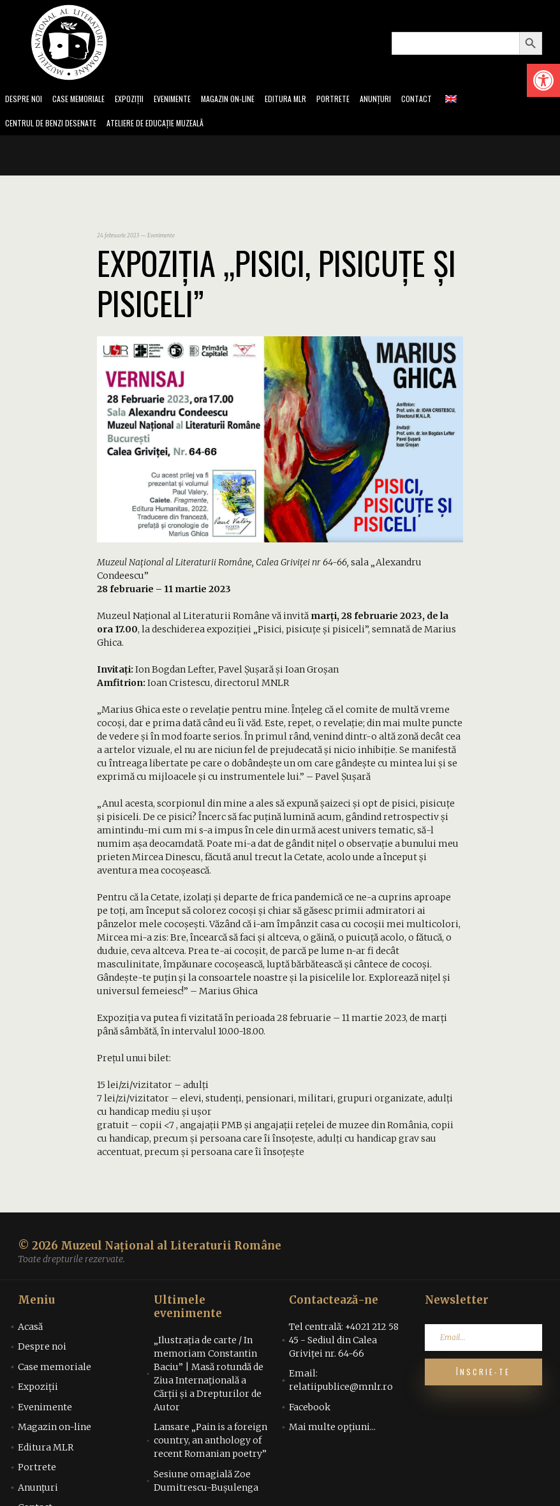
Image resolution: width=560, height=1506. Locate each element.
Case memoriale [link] (84, 100)
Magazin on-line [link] (246, 100)
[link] (543, 80)
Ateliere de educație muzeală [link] (170, 126)
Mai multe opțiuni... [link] (332, 1430)
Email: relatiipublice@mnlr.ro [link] (341, 1383)
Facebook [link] (309, 1411)
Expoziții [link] (140, 100)
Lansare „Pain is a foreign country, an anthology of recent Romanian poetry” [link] (210, 1444)
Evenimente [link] (186, 100)
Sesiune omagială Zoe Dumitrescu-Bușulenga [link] (206, 1484)
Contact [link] (447, 100)
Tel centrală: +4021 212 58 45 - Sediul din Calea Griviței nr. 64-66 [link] (344, 1344)
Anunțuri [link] (404, 100)
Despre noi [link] (25, 100)
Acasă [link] (30, 1330)
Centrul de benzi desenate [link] (55, 126)
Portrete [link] (359, 100)
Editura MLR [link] (309, 100)
